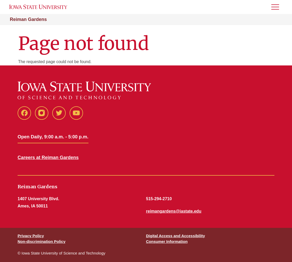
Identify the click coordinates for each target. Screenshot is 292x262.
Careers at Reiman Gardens (48, 157)
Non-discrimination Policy (41, 241)
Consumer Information (167, 241)
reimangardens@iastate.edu (173, 211)
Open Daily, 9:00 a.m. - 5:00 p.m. (53, 136)
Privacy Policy (31, 236)
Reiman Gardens (28, 19)
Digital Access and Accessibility (175, 236)
